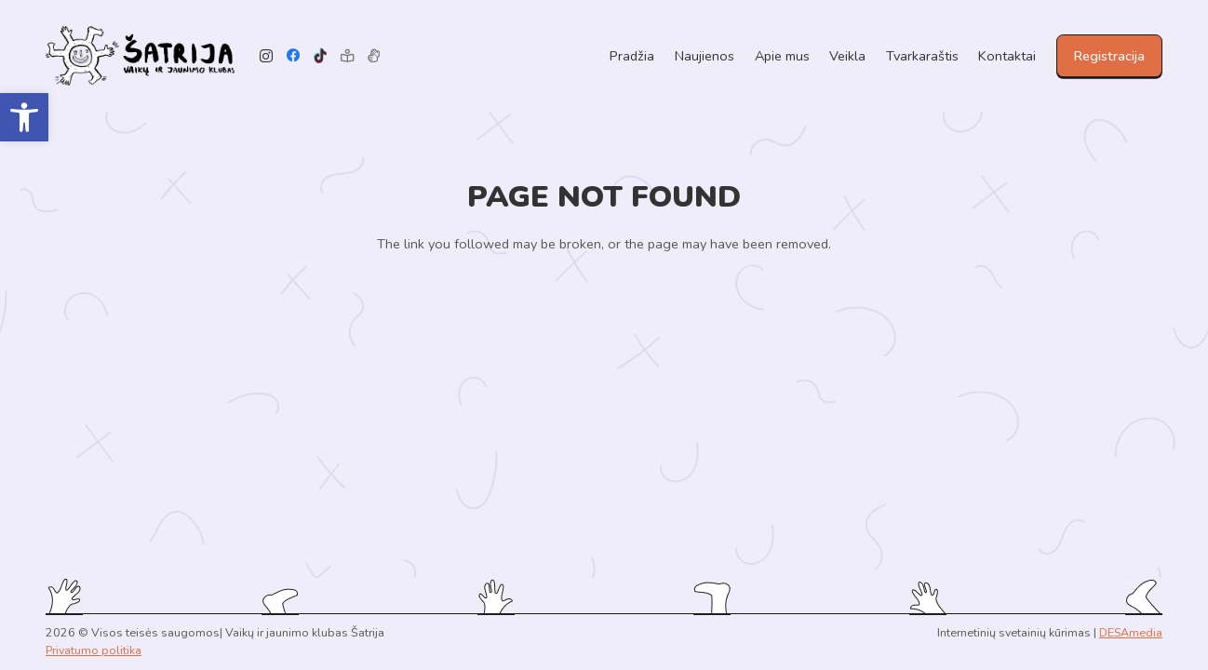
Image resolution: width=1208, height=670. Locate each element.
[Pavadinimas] (373, 56)
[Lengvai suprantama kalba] (346, 56)
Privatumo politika (93, 650)
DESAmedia (1130, 632)
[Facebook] (293, 56)
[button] (24, 117)
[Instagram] (266, 56)
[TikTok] (320, 56)
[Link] (140, 56)
